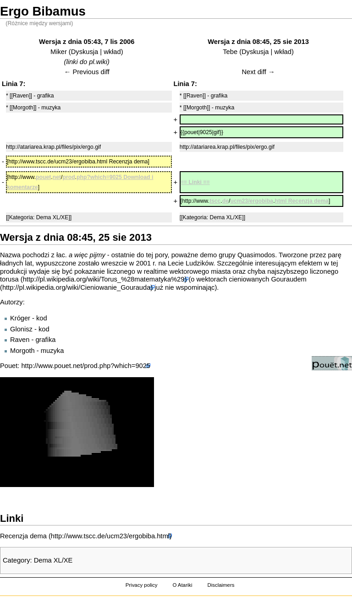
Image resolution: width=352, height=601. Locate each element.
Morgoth (22, 350)
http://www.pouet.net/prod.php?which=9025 (85, 365)
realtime (156, 271)
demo (208, 255)
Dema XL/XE (53, 560)
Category (16, 560)
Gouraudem (288, 279)
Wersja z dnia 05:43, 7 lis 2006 (86, 41)
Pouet (8, 365)
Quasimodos (256, 255)
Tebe (230, 51)
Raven (19, 339)
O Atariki (182, 585)
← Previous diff (87, 72)
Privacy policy (142, 585)
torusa (9, 279)
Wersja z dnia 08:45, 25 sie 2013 (258, 41)
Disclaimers (220, 585)
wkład (112, 51)
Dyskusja (84, 51)
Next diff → (258, 72)
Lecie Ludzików (190, 263)
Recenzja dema (23, 536)
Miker (58, 51)
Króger (20, 318)
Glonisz (21, 329)
